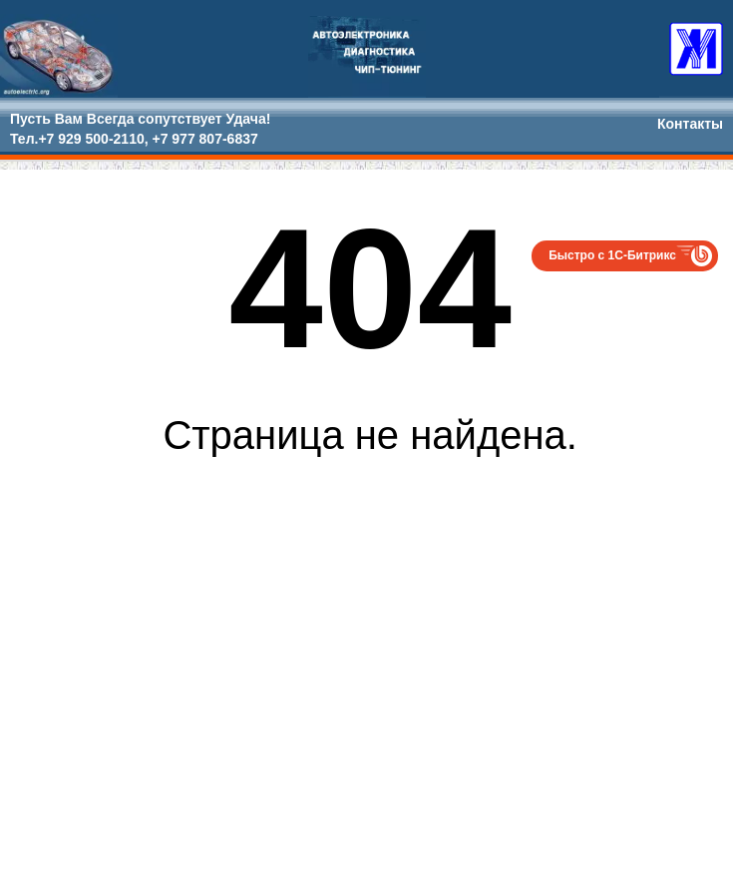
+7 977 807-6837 (204, 139)
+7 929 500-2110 (91, 139)
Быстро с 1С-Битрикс (612, 255)
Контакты (690, 124)
